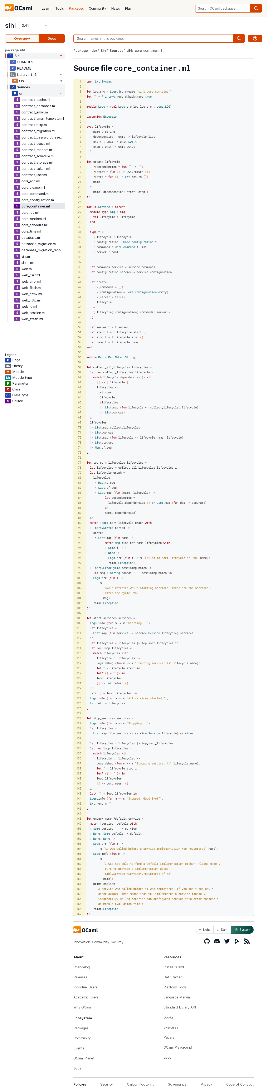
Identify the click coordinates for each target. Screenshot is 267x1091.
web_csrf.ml (30, 275)
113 (78, 643)
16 (79, 157)
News (115, 8)
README (24, 68)
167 (78, 914)
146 (78, 808)
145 (78, 803)
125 (78, 703)
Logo (167, 1057)
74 (79, 447)
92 (79, 538)
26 (79, 207)
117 (78, 663)
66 (79, 407)
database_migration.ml (38, 244)
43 (79, 292)
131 (78, 733)
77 (79, 462)
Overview (22, 38)
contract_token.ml (35, 169)
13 (79, 142)
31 (79, 232)
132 (78, 738)
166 (78, 909)
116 (78, 658)
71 (79, 432)
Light (204, 929)
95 (79, 553)
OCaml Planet (83, 1058)
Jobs (77, 1068)
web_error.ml (31, 281)
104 (78, 598)
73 (79, 442)
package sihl (15, 50)
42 (79, 287)
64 (79, 397)
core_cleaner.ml (33, 187)
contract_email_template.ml (42, 118)
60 (79, 377)
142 (78, 788)
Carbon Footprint (140, 1084)
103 (78, 593)
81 (79, 482)
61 (79, 382)
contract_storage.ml (37, 162)
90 (79, 528)
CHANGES (25, 62)
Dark (222, 929)
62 (79, 387)
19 (79, 172)
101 (78, 583)
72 (79, 437)
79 (79, 472)
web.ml (26, 269)
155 (78, 854)
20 (79, 177)
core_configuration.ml (37, 200)
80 (79, 477)
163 (78, 894)
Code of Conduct (240, 1084)
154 (78, 849)
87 (79, 513)
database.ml (30, 237)
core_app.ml (30, 181)
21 (79, 182)
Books (168, 1017)
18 (79, 167)
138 (78, 768)
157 (78, 864)
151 (78, 833)
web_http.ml (30, 300)
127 (78, 713)
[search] (256, 8)
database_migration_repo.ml (43, 250)
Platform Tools (175, 987)
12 (79, 137)
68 (79, 417)
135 (78, 753)
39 (79, 272)
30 (79, 227)
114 (78, 648)
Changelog (81, 967)
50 (79, 327)
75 (79, 452)
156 (78, 859)
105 (78, 603)
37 (79, 262)
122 (78, 688)
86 (79, 508)
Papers (169, 1037)
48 (79, 317)
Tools (59, 8)
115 (78, 653)
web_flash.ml (31, 288)
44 (79, 297)
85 (79, 503)
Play (128, 8)
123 (78, 693)
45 (79, 302)
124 (78, 698)
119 (78, 673)
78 (79, 467)
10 (79, 126)
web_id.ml (29, 306)
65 (79, 402)
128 (78, 718)
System (242, 930)
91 (79, 533)
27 (79, 212)
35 (79, 252)
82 (79, 488)
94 (79, 548)
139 (78, 773)
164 (78, 899)
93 (79, 543)
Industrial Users (85, 987)
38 (79, 267)
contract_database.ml (38, 106)
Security (106, 1084)
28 (79, 217)
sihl (10, 25)
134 (78, 748)
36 (79, 257)
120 (78, 678)
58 (79, 367)
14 (79, 147)
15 (79, 152)
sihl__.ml (27, 263)
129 (78, 723)
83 (79, 493)
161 (78, 884)
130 (78, 728)
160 (78, 879)
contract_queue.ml (35, 143)
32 (79, 237)
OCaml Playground (178, 1047)
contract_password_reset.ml (43, 137)
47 (79, 312)
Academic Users (85, 997)
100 (78, 578)
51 (79, 332)
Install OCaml (174, 967)
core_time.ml (31, 231)
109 (78, 623)
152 (78, 839)
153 (78, 844)
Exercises (171, 1027)
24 (79, 197)
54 (79, 347)
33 (79, 242)
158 (78, 869)
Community (97, 8)
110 (78, 628)
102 (78, 588)
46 (79, 307)
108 (78, 618)
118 (78, 668)
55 (79, 352)
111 (78, 633)
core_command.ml (35, 194)
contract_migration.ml (38, 131)
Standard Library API (180, 1007)
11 (79, 132)
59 (79, 372)
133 (78, 743)
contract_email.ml (34, 112)
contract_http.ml (34, 125)
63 (79, 392)
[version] (34, 25)
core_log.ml (30, 212)
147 (78, 813)
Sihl (17, 56)
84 (79, 498)
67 (79, 412)
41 (79, 282)
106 (78, 608)
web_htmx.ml (31, 294)
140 (78, 778)
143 (78, 793)
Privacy (206, 1084)
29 (79, 222)
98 (79, 568)
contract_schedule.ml (37, 156)
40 (79, 277)
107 (78, 613)
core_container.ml (35, 206)
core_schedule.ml (34, 225)
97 (79, 563)
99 (79, 573)
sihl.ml (25, 256)
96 (79, 558)
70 (79, 427)
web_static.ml (32, 319)
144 (78, 798)
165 (78, 904)
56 (79, 357)
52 (79, 337)
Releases (80, 977)
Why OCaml (82, 1007)
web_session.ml (33, 313)
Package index (85, 50)
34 (79, 247)
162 (78, 889)
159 (78, 874)
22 (79, 187)
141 (78, 783)
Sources (23, 87)
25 (79, 202)
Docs (52, 38)
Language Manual (177, 997)
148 (78, 818)
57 (79, 362)
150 (78, 828)
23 (79, 192)
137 (78, 763)
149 (78, 823)
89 (79, 523)
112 (78, 638)
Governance (177, 1084)
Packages (76, 8)
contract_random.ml (37, 150)
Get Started (173, 977)
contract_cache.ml (35, 100)
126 (78, 708)
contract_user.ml (34, 175)
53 (79, 342)
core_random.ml (33, 219)
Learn (46, 8)
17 (79, 162)
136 (78, 758)
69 (79, 422)
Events (78, 1048)
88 (79, 518)
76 (79, 457)
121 (78, 683)
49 (79, 322)
